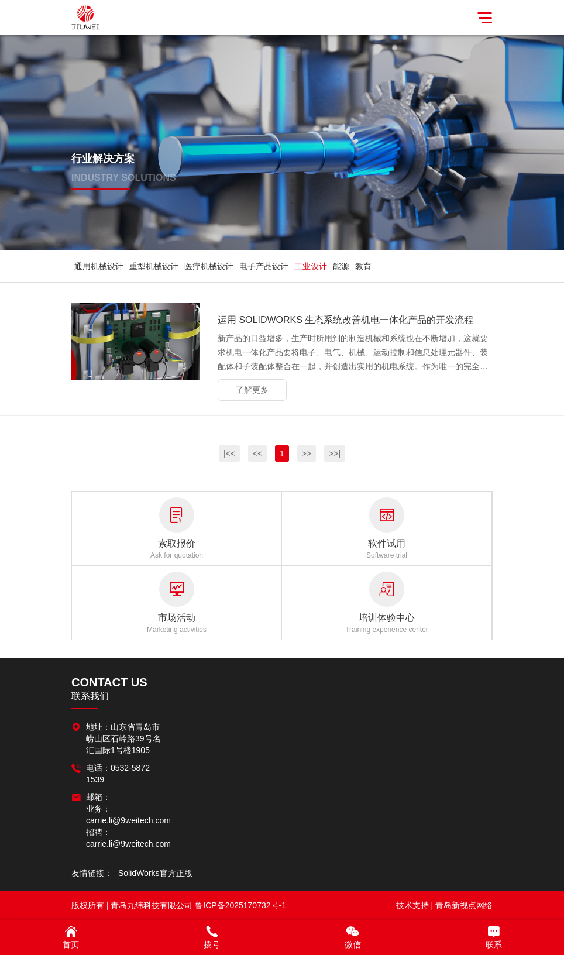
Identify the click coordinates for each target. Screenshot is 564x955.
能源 (341, 266)
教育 (363, 266)
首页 (70, 937)
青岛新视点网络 (464, 905)
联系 (493, 937)
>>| (335, 453)
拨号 (211, 937)
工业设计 (310, 266)
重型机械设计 (153, 266)
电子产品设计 (263, 266)
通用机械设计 (98, 266)
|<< (229, 453)
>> (306, 453)
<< (257, 453)
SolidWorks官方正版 (155, 873)
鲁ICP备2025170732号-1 (240, 905)
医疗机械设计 (208, 266)
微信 (352, 937)
